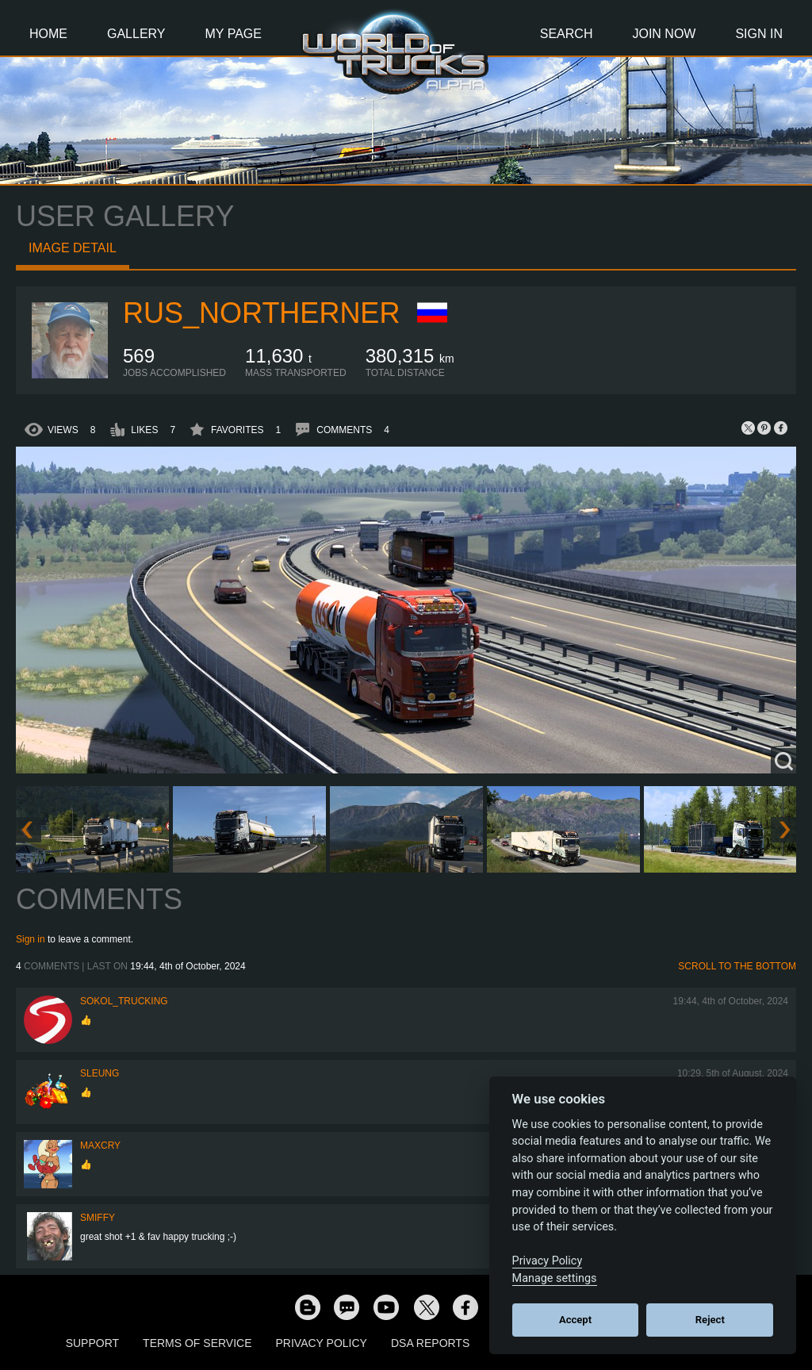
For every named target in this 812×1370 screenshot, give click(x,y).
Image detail (73, 248)
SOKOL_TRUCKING (124, 1001)
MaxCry (100, 1145)
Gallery (136, 33)
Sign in (30, 939)
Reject (710, 1320)
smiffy (97, 1217)
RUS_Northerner (261, 313)
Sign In (759, 33)
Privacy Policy (321, 1343)
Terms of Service (197, 1343)
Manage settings (554, 1278)
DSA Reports (430, 1343)
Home (48, 33)
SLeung (99, 1073)
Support (92, 1343)
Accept (575, 1320)
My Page (233, 33)
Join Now (663, 33)
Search (566, 33)
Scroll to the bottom (737, 966)
